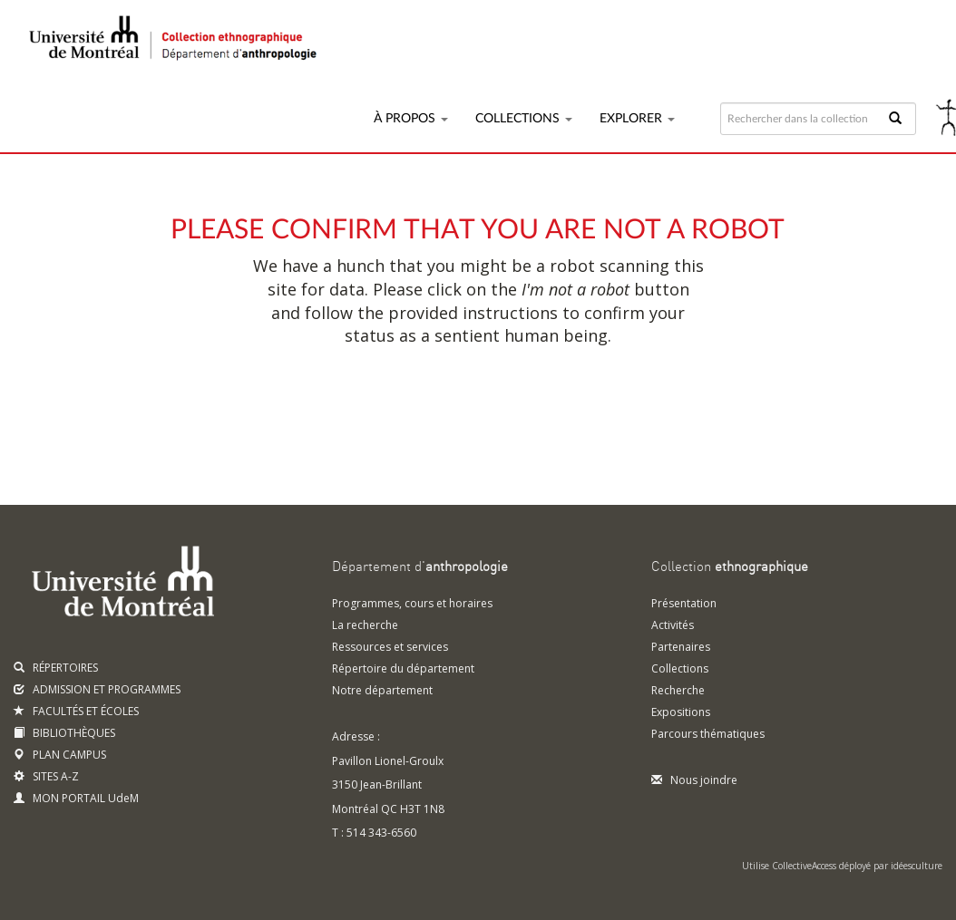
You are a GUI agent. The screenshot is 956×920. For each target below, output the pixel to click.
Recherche (678, 690)
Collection (729, 567)
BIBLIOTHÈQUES (64, 733)
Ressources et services (390, 646)
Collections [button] (523, 118)
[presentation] (501, 405)
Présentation (684, 603)
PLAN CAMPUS (60, 754)
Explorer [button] (637, 118)
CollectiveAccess (804, 865)
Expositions (680, 712)
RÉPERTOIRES (56, 667)
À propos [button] (411, 118)
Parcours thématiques (708, 733)
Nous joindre (694, 780)
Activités (672, 625)
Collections (679, 668)
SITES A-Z (46, 776)
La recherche (365, 625)
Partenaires (680, 646)
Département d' (420, 567)
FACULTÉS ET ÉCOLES (76, 711)
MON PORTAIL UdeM (76, 798)
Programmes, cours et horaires (412, 603)
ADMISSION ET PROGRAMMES (97, 689)
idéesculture (916, 865)
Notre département (382, 690)
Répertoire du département (403, 668)
